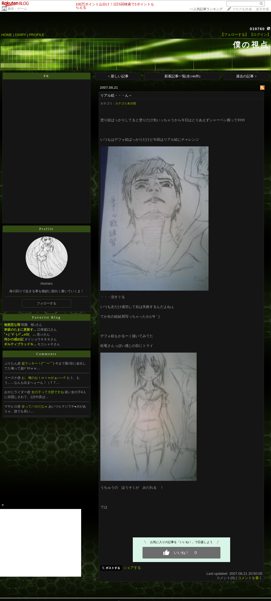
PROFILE (36, 35)
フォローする (46, 303)
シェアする (132, 568)
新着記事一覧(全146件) (182, 76)
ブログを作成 (242, 9)
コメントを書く (250, 578)
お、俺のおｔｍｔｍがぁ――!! (44, 378)
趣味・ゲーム (17, 9)
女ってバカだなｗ (35, 406)
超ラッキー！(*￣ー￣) (38, 363)
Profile (46, 229)
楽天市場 (262, 9)
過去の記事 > (246, 76)
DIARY (20, 35)
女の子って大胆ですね (48, 392)
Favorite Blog (46, 317)
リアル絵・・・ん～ (116, 95)
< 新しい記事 (118, 76)
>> (206, 9)
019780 (257, 29)
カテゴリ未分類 (125, 103)
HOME (6, 35)
